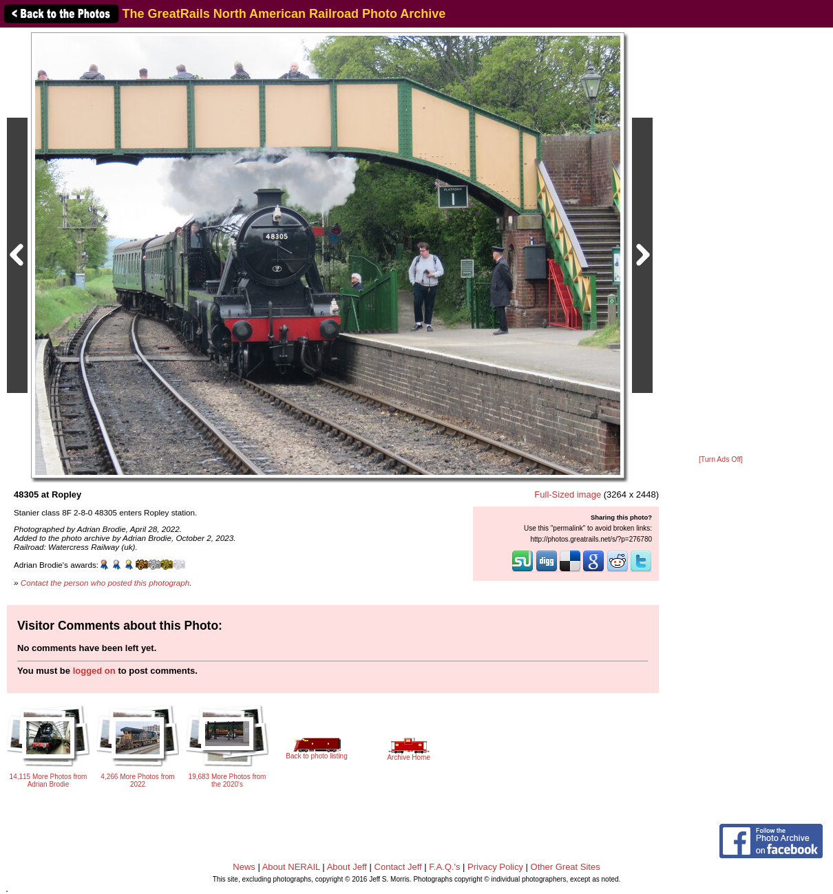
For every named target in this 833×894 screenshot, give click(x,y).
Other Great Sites (565, 867)
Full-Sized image (567, 494)
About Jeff (347, 867)
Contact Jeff (398, 867)
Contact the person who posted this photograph (105, 582)
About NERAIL (291, 867)
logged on (94, 671)
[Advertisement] (721, 242)
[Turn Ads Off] (721, 459)
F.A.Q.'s (444, 867)
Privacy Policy (495, 867)
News (244, 867)
